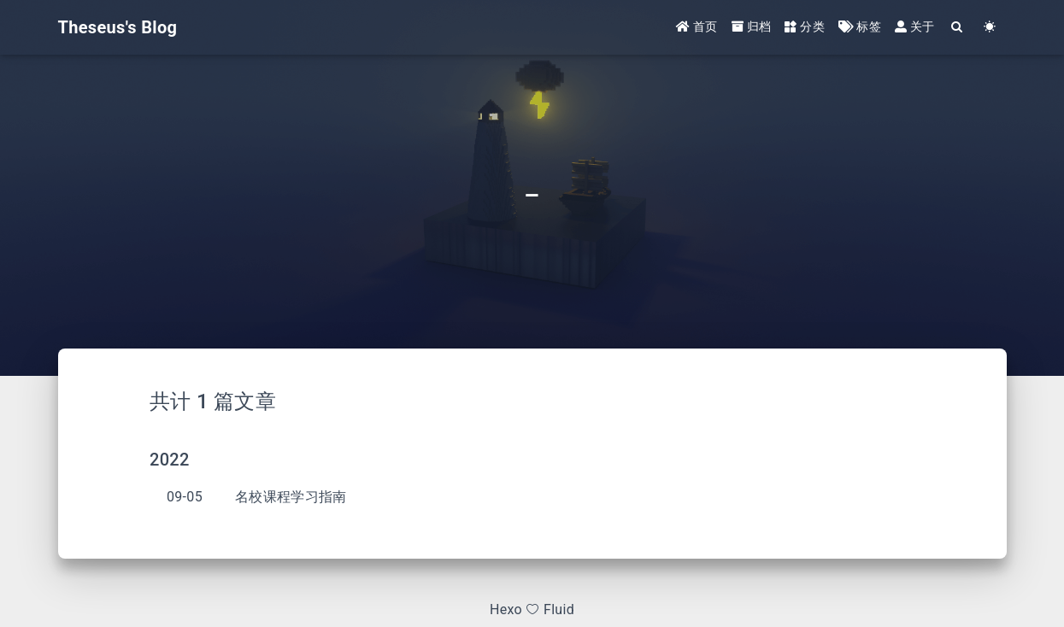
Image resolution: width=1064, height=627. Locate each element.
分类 (805, 27)
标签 (859, 27)
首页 (697, 27)
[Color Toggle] (990, 28)
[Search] (958, 28)
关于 (915, 27)
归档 (752, 27)
